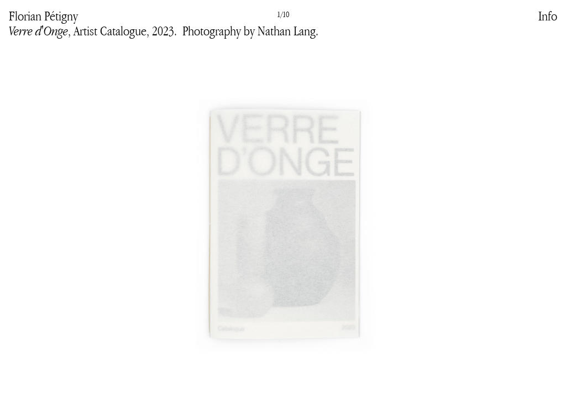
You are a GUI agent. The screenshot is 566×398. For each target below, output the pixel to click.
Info (547, 16)
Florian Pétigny (43, 16)
